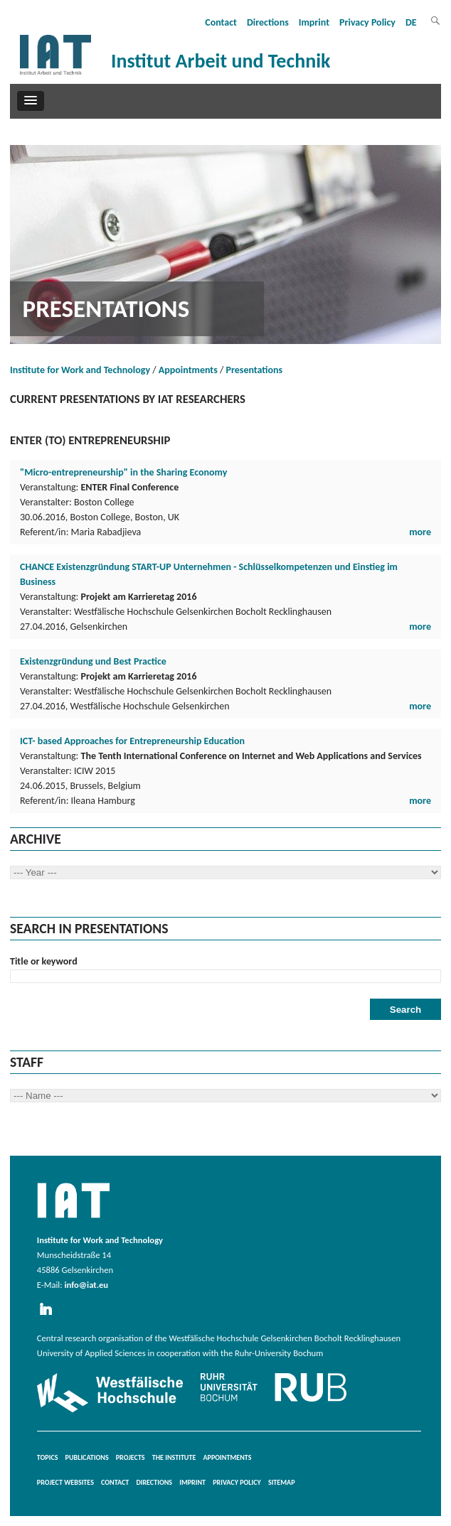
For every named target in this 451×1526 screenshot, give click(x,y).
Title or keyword (44, 961)
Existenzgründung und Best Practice (93, 661)
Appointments (188, 370)
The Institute (174, 1457)
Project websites (65, 1482)
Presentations (254, 370)
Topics (47, 1457)
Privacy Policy (367, 22)
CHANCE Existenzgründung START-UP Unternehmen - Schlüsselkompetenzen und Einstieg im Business (209, 574)
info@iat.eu (86, 1284)
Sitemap (281, 1482)
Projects (130, 1457)
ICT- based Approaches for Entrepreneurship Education (132, 741)
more (420, 532)
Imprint (314, 22)
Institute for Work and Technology (80, 370)
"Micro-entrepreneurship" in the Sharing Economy (123, 472)
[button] (30, 101)
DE (411, 22)
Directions (268, 22)
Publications (87, 1457)
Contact (221, 22)
